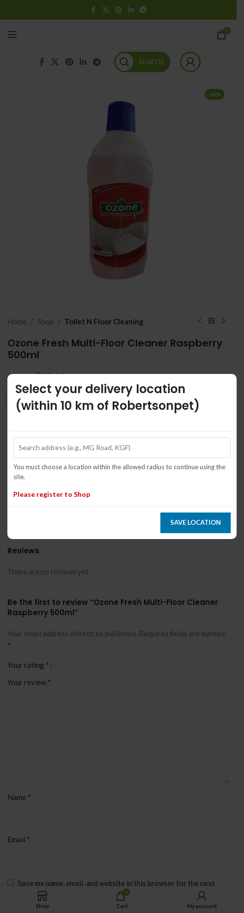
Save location (195, 522)
